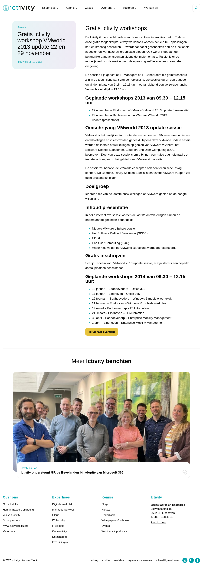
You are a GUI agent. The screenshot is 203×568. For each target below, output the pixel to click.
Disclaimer (119, 560)
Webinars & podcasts (114, 531)
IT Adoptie (58, 526)
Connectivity (59, 531)
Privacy (94, 560)
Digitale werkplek (62, 504)
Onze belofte (10, 504)
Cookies (106, 560)
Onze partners (11, 520)
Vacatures (9, 531)
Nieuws (106, 509)
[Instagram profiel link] (184, 560)
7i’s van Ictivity (11, 515)
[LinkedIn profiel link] (191, 560)
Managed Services (63, 509)
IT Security (58, 520)
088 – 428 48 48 (163, 516)
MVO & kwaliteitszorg (16, 526)
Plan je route (158, 522)
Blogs (105, 504)
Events (106, 526)
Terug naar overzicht (101, 331)
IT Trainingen (60, 542)
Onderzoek (108, 515)
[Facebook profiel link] (197, 560)
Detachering (59, 536)
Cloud (55, 515)
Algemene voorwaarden (140, 560)
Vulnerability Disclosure (167, 560)
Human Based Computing (18, 509)
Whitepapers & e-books (116, 520)
